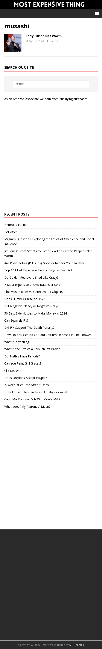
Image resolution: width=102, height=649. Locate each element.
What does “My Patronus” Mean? (27, 406)
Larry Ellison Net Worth (44, 36)
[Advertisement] (51, 157)
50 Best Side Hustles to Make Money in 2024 (35, 313)
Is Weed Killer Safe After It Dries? (27, 385)
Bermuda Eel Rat (16, 225)
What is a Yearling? (17, 342)
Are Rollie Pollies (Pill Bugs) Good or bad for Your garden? (44, 263)
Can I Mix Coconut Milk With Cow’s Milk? (32, 399)
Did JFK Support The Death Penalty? (29, 327)
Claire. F (54, 41)
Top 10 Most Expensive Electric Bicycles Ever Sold (38, 270)
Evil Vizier (10, 232)
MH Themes (76, 645)
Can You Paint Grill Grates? (22, 363)
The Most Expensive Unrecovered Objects (33, 292)
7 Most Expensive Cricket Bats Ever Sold (32, 285)
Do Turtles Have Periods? (22, 356)
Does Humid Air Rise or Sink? (24, 299)
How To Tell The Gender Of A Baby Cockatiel (35, 392)
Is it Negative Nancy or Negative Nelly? (31, 306)
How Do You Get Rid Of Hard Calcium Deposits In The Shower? (48, 335)
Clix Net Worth (14, 371)
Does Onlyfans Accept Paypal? (25, 378)
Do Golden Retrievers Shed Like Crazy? (31, 277)
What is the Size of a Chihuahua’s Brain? (32, 349)
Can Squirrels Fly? (16, 320)
